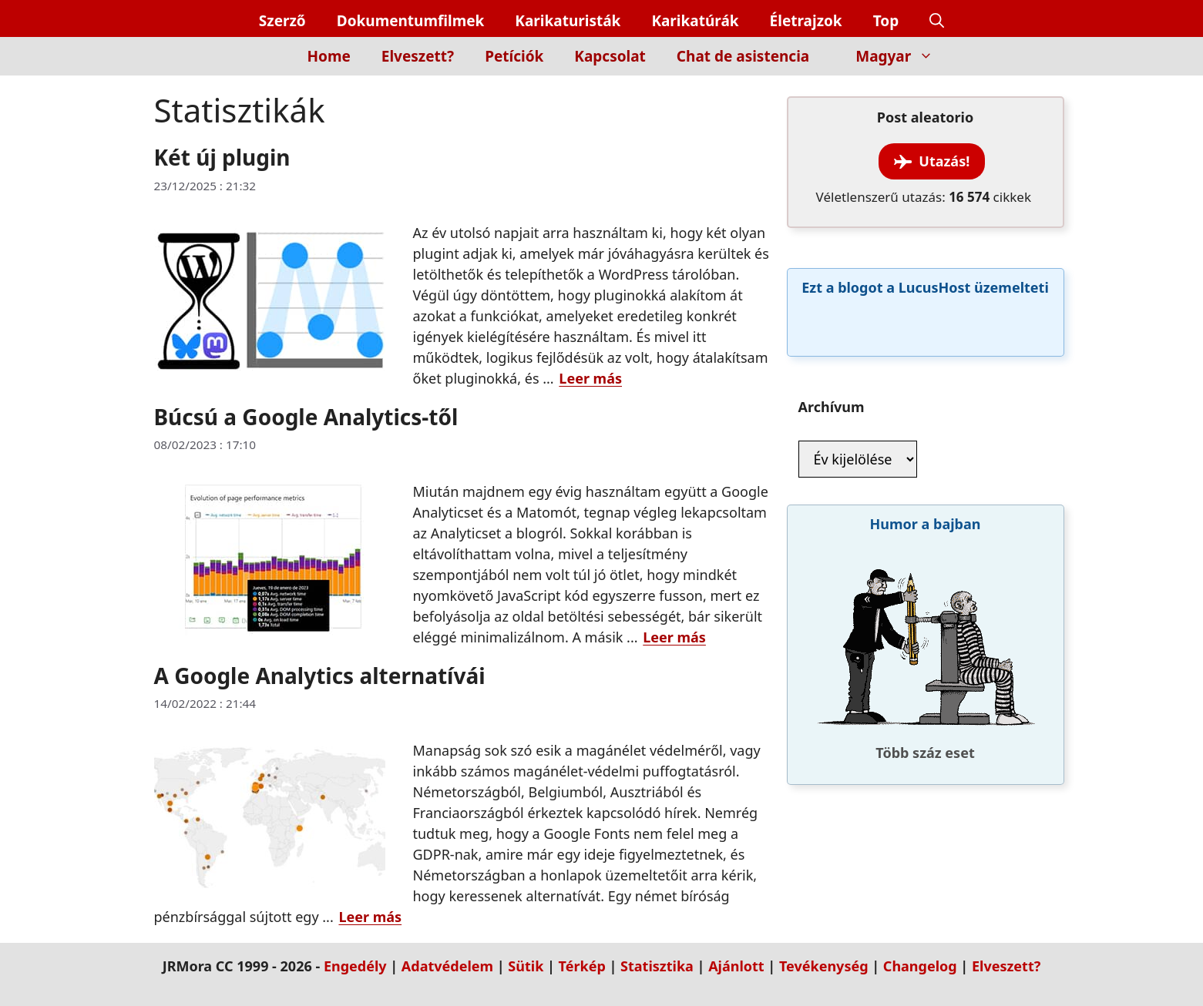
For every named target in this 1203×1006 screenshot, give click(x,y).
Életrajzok (806, 21)
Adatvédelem (447, 966)
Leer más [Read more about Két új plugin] (590, 378)
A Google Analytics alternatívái (320, 675)
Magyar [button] (902, 56)
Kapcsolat (610, 56)
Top (886, 21)
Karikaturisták (567, 21)
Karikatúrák (694, 21)
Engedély (355, 966)
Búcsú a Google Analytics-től (306, 416)
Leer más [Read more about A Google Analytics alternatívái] (370, 916)
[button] (936, 21)
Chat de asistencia (743, 56)
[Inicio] (265, 65)
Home (329, 56)
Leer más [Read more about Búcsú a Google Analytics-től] (674, 637)
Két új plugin (222, 157)
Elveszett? (417, 56)
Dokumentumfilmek (411, 21)
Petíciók (514, 56)
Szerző (282, 21)
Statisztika (657, 966)
